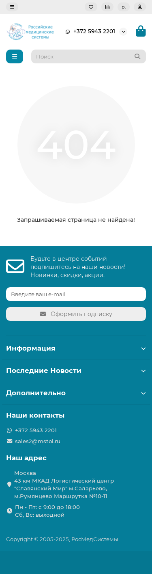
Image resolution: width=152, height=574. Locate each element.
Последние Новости (76, 370)
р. (124, 7)
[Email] (76, 294)
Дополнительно (76, 393)
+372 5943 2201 (88, 31)
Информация (76, 348)
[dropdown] (12, 6)
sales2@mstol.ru (37, 441)
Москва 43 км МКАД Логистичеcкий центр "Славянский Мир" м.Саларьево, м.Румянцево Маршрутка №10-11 (64, 484)
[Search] (88, 56)
